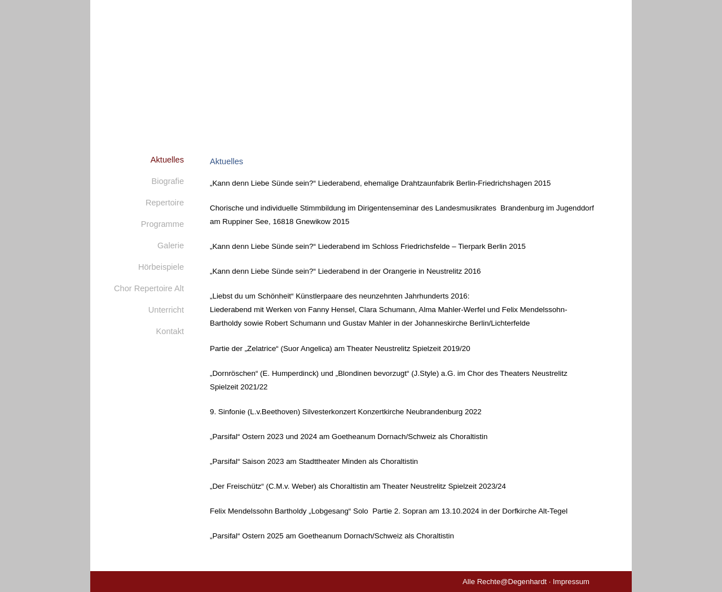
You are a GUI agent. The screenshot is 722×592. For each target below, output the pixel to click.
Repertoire (165, 202)
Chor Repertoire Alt (149, 288)
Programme (162, 224)
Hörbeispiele (161, 266)
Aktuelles (167, 159)
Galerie (170, 245)
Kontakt (170, 331)
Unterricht (166, 309)
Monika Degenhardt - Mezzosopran (361, 65)
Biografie (167, 181)
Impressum (571, 581)
